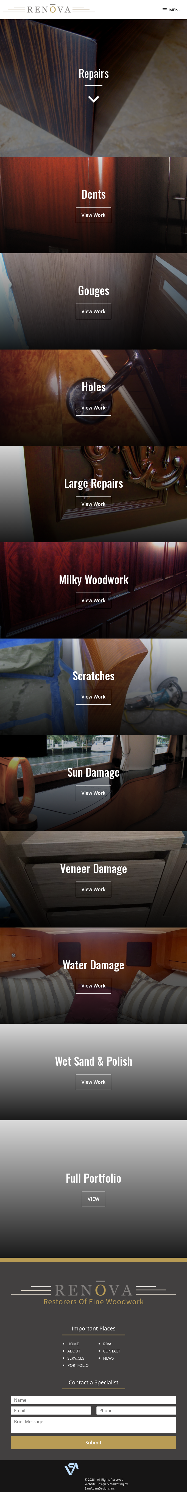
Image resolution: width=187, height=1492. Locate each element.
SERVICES (76, 1358)
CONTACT (111, 1351)
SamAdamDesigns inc (100, 1488)
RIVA (107, 1343)
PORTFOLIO (78, 1365)
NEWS (108, 1358)
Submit (93, 1442)
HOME (73, 1343)
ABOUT (74, 1351)
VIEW (93, 1199)
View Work (93, 215)
